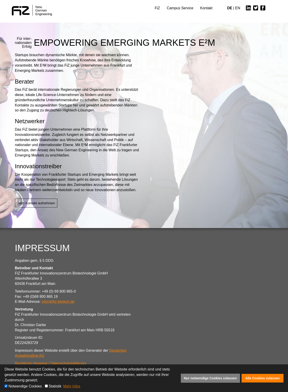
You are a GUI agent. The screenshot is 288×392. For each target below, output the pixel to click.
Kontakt (206, 8)
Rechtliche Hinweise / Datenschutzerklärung (50, 363)
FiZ (157, 8)
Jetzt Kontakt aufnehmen (36, 203)
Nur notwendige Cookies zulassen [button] (210, 378)
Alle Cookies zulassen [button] (262, 378)
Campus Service (180, 8)
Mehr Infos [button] (71, 386)
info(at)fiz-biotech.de (58, 301)
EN (237, 8)
